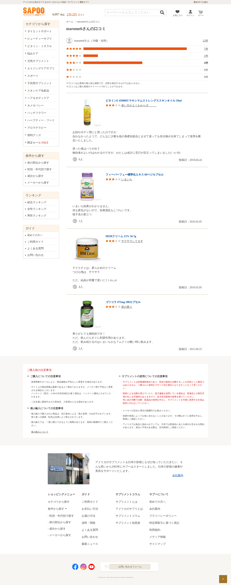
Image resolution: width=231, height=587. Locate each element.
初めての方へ (34, 235)
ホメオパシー (35, 105)
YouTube (92, 568)
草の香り (126, 307)
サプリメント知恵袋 (128, 522)
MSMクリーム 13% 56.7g (121, 236)
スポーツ (32, 75)
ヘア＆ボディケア (38, 98)
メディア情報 (157, 536)
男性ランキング (36, 215)
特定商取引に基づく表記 (164, 522)
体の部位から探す (38, 162)
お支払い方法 (90, 508)
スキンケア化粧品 (38, 90)
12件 (205, 40)
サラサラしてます (132, 241)
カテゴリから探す (59, 501)
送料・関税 (88, 522)
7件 (206, 48)
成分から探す (35, 176)
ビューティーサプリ (39, 38)
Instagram (83, 568)
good (76, 159)
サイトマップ (157, 543)
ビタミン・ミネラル (39, 46)
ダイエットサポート (39, 31)
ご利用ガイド (35, 241)
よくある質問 (35, 248)
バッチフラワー (36, 112)
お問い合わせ (35, 255)
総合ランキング (36, 202)
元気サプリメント (38, 61)
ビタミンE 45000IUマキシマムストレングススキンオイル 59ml (144, 100)
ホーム (69, 21)
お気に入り (178, 15)
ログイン (190, 15)
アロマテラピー (36, 127)
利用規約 (154, 529)
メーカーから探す (38, 182)
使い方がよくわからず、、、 (139, 105)
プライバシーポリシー (163, 515)
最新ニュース (90, 543)
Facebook (75, 568)
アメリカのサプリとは (129, 508)
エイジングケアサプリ (41, 68)
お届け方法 (88, 515)
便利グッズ (34, 135)
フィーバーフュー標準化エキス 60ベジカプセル (135, 174)
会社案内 (177, 475)
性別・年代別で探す (39, 169)
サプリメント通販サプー (34, 12)
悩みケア (32, 53)
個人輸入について (39, 432)
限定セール (38, 142)
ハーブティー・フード (41, 120)
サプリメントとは (126, 501)
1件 (206, 55)
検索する (162, 12)
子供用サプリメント (39, 83)
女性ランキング (36, 209)
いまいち (126, 179)
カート (201, 15)
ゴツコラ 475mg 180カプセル (123, 302)
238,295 (72, 14)
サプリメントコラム (128, 515)
